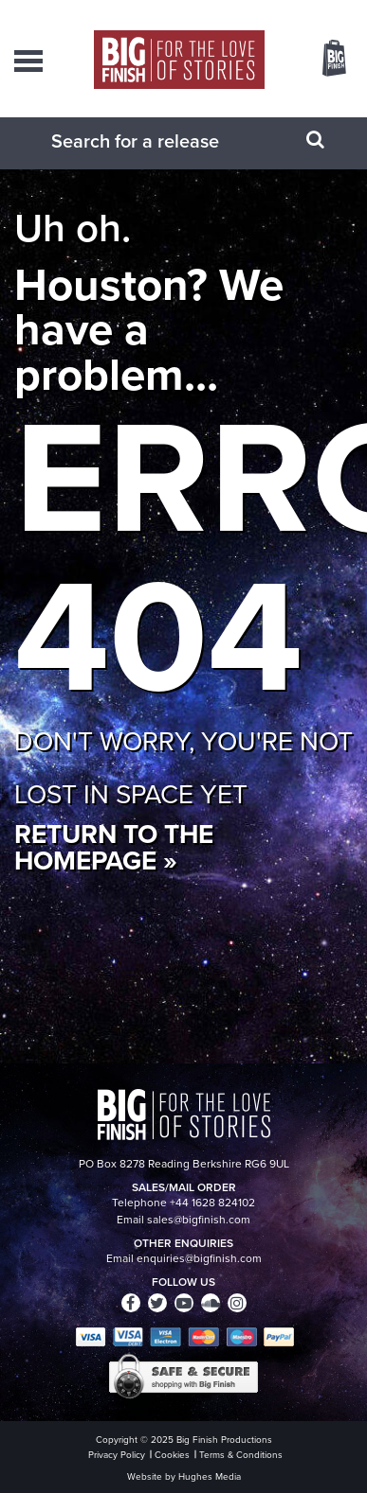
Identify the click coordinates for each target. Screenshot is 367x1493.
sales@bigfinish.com (198, 1219)
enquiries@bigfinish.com (199, 1258)
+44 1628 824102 (212, 1202)
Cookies (172, 1455)
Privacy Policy (116, 1455)
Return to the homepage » (113, 847)
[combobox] (160, 141)
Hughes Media (209, 1476)
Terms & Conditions (241, 1455)
